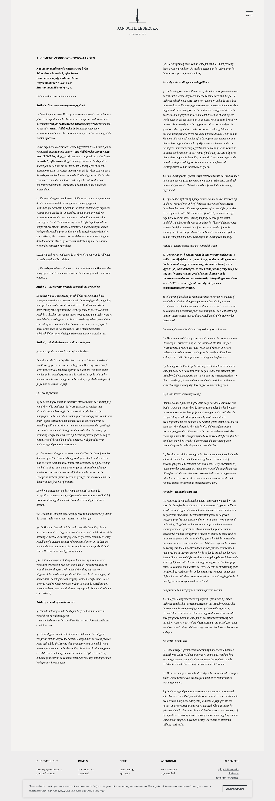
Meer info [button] (99, 790)
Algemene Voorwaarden (227, 777)
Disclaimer (234, 773)
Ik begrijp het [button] (235, 788)
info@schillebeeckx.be (48, 333)
